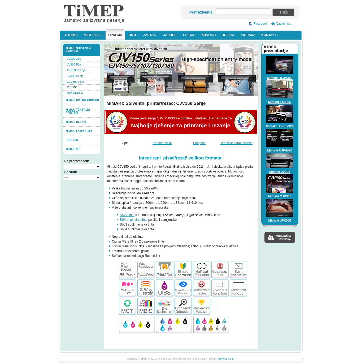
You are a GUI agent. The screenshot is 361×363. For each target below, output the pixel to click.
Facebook (261, 23)
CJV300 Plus (75, 81)
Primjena (199, 143)
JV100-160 (74, 58)
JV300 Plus (74, 64)
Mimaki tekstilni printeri (78, 111)
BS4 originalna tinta (133, 220)
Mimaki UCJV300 (279, 78)
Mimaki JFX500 (279, 220)
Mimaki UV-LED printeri (82, 100)
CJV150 (72, 87)
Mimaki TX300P (279, 102)
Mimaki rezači (76, 121)
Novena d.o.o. (226, 358)
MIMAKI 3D (73, 149)
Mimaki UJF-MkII (279, 150)
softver (72, 140)
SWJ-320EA (75, 93)
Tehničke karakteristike (236, 143)
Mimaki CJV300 (279, 196)
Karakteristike (162, 143)
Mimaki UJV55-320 (280, 126)
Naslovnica (284, 23)
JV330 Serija (75, 75)
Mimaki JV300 (279, 172)
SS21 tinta (127, 215)
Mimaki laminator (79, 130)
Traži (283, 12)
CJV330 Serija (76, 70)
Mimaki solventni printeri (78, 50)
